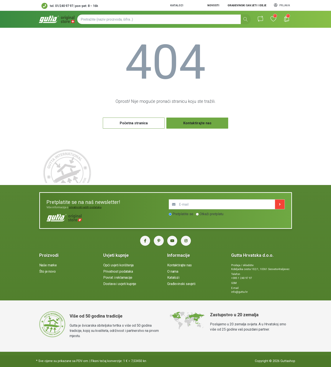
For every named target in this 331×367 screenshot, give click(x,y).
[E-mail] (222, 204)
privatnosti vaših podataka (85, 207)
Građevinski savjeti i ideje (247, 5)
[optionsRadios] (170, 214)
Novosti (213, 5)
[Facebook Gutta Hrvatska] (145, 241)
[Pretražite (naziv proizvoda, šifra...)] (164, 19)
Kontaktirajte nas (197, 123)
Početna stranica (134, 123)
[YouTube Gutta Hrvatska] (172, 241)
